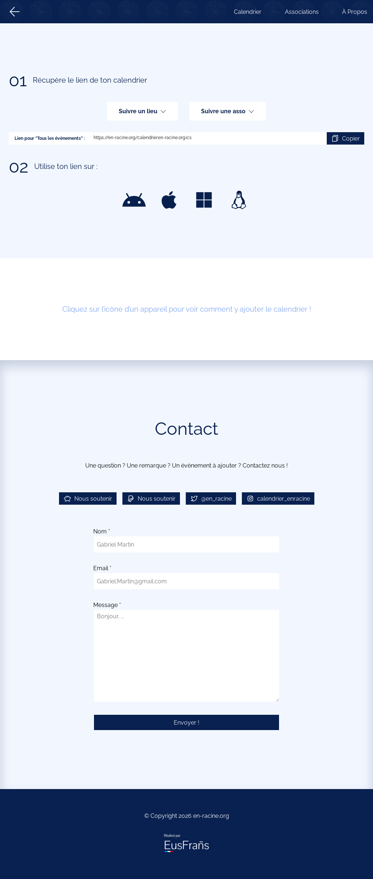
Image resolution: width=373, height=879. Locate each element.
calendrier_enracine (278, 498)
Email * (102, 568)
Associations (302, 11)
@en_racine (211, 498)
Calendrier (248, 11)
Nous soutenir (87, 498)
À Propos (354, 11)
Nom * (101, 531)
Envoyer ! (186, 722)
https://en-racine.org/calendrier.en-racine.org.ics (206, 138)
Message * (107, 605)
